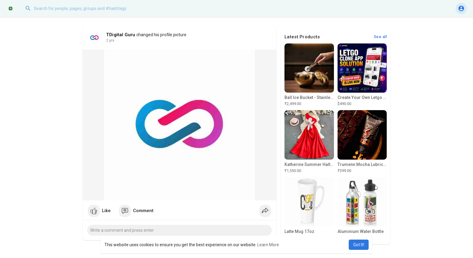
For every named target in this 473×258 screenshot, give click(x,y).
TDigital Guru (120, 34)
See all (380, 36)
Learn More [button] (268, 244)
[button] (83, 8)
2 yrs (110, 40)
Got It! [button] (358, 244)
